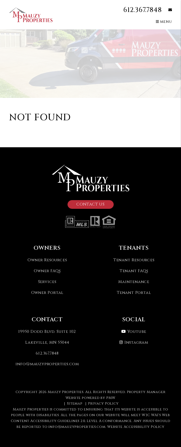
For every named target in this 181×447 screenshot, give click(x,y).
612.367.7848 (142, 10)
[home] (31, 14)
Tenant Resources (134, 260)
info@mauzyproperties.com (47, 364)
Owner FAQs (47, 271)
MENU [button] (164, 21)
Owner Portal (47, 292)
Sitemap (74, 403)
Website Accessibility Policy (135, 426)
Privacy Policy (103, 403)
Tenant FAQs (134, 271)
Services (47, 282)
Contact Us (90, 204)
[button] (167, 10)
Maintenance (133, 282)
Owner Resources (47, 260)
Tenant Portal (134, 292)
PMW (110, 397)
